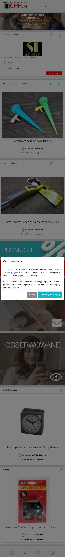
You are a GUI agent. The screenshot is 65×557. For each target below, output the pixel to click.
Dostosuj (32, 295)
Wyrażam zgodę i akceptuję (50, 295)
